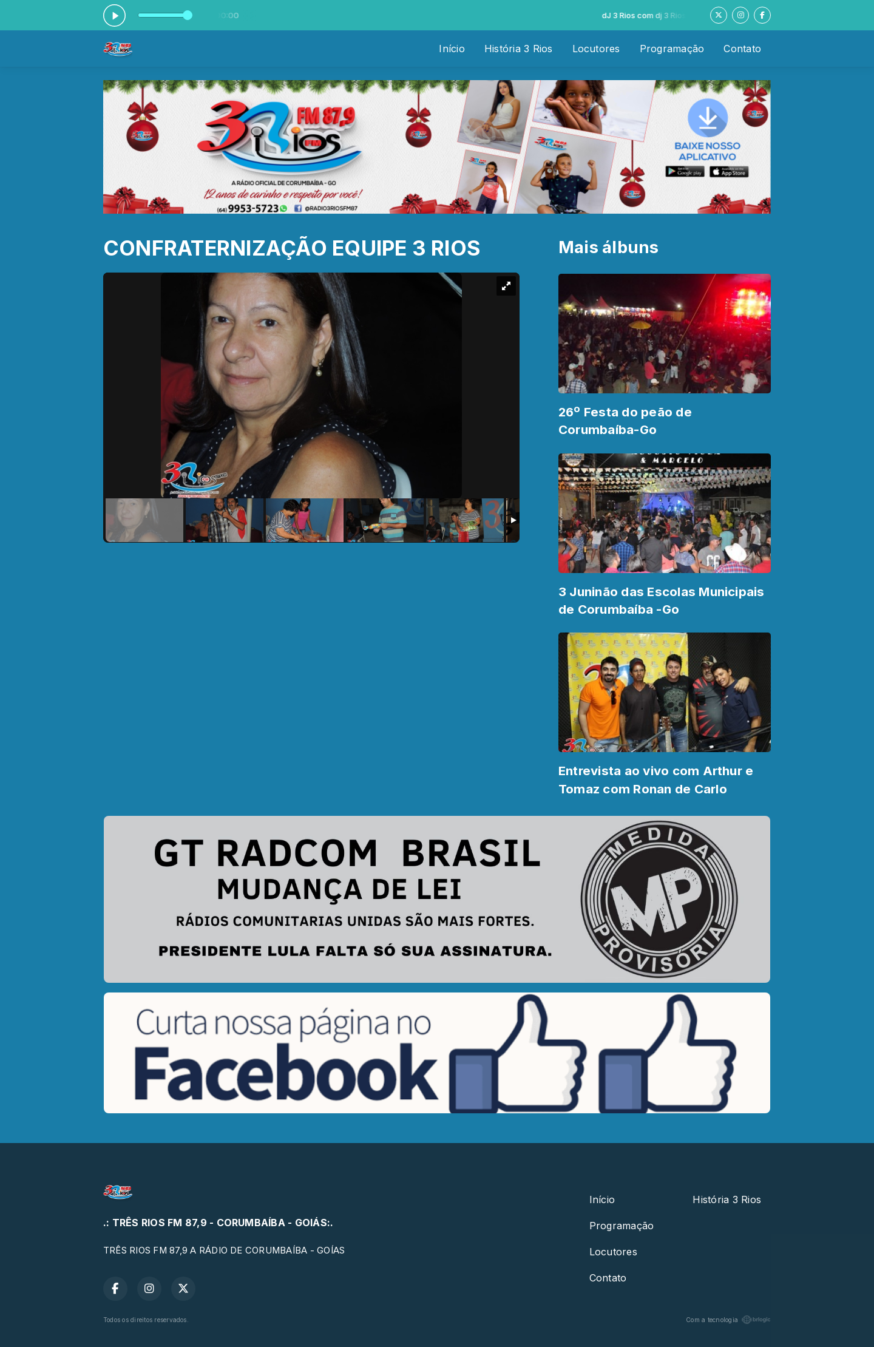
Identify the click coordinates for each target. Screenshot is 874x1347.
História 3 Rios (518, 48)
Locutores (596, 48)
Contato (742, 48)
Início (451, 48)
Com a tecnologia (728, 1319)
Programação (672, 48)
